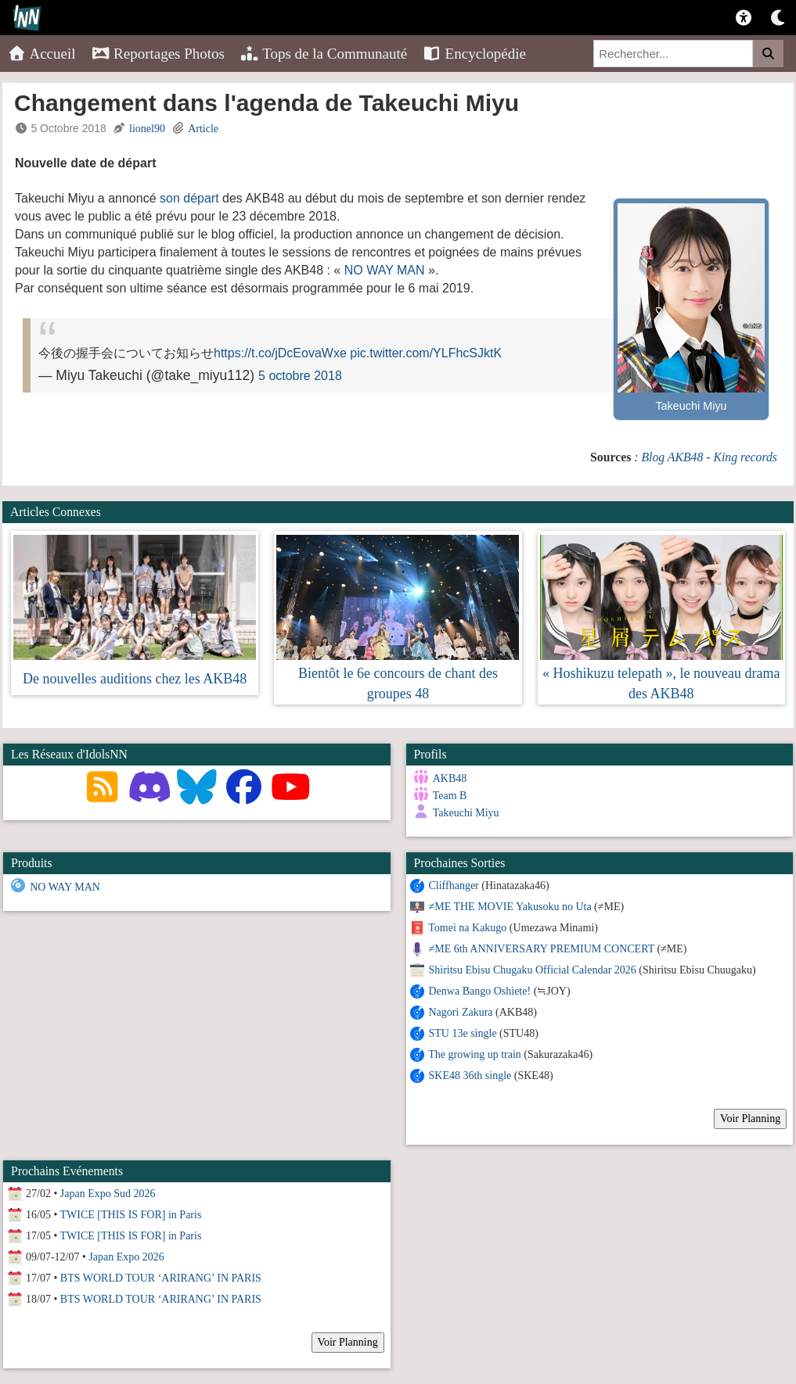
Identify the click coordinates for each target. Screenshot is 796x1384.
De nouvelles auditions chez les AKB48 (135, 679)
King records (745, 457)
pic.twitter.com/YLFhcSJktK (426, 353)
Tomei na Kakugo (467, 928)
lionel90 (147, 128)
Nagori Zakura (461, 1012)
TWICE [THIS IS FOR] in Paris (131, 1215)
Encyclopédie (474, 53)
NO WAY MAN (384, 270)
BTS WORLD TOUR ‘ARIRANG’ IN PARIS (160, 1278)
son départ (189, 198)
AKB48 (450, 778)
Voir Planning (750, 1118)
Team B (450, 795)
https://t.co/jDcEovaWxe (280, 353)
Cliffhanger (454, 885)
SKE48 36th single (470, 1075)
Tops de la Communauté (323, 53)
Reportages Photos (158, 53)
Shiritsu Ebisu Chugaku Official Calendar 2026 (532, 970)
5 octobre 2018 (300, 375)
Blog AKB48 (672, 457)
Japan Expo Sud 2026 (108, 1193)
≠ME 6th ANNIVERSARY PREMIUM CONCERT (541, 949)
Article (203, 128)
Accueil (42, 53)
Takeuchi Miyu (466, 813)
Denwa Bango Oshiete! (480, 991)
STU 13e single (463, 1033)
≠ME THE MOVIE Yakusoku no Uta (510, 907)
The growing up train (474, 1054)
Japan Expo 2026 (126, 1257)
